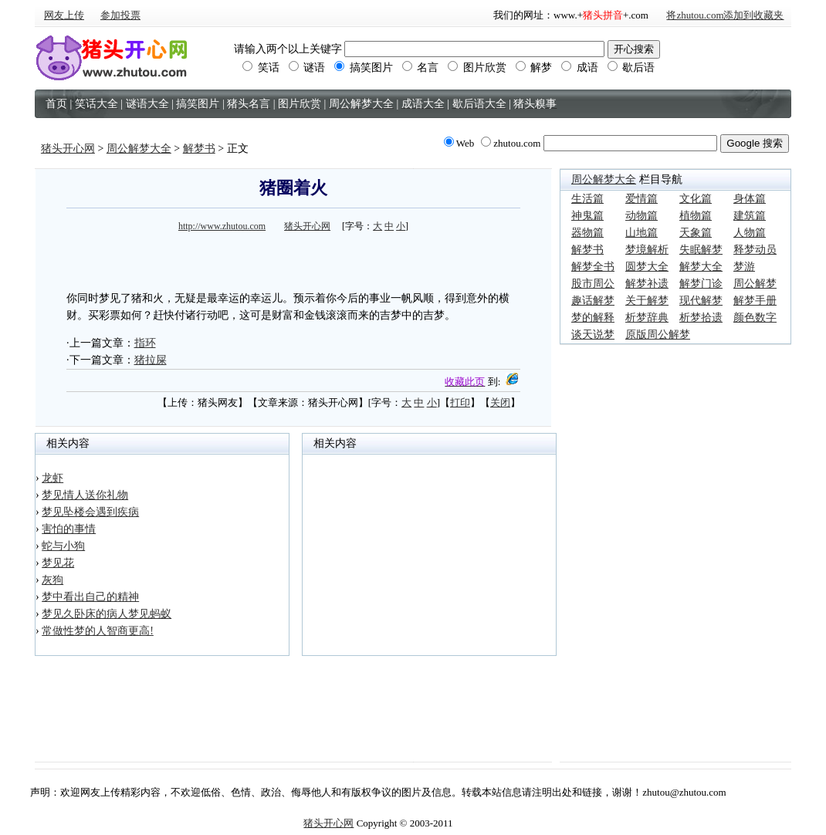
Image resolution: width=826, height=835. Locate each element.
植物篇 (695, 215)
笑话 (260, 67)
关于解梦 (647, 300)
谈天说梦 (592, 334)
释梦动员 (755, 249)
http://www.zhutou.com (222, 226)
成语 (579, 67)
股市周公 (592, 283)
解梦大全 (701, 266)
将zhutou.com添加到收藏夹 (725, 15)
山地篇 (641, 232)
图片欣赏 (477, 67)
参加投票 (120, 15)
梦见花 (58, 563)
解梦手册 (755, 300)
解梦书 (199, 148)
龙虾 (52, 478)
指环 (145, 343)
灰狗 (52, 580)
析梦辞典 (647, 317)
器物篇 (587, 232)
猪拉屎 (150, 360)
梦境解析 (647, 249)
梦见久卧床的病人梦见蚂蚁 (106, 614)
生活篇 (587, 199)
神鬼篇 (587, 215)
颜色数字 (755, 317)
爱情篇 (641, 199)
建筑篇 (749, 215)
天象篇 (695, 232)
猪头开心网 (68, 148)
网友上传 (64, 15)
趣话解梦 (592, 300)
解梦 (534, 67)
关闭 (500, 402)
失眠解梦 (701, 249)
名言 (420, 67)
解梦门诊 (701, 283)
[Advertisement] (293, 259)
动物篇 (641, 215)
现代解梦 (701, 300)
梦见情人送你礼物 (85, 495)
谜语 (307, 67)
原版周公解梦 (657, 334)
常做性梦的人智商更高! (98, 631)
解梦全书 (592, 266)
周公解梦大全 (139, 148)
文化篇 (695, 199)
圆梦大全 (647, 266)
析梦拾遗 (701, 317)
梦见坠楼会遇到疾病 (90, 512)
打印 (460, 402)
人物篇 (749, 232)
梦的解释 (592, 317)
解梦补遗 (647, 283)
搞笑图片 (363, 67)
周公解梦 (755, 283)
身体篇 (749, 199)
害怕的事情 (69, 529)
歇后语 (631, 67)
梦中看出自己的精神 (90, 597)
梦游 (744, 266)
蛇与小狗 (63, 546)
